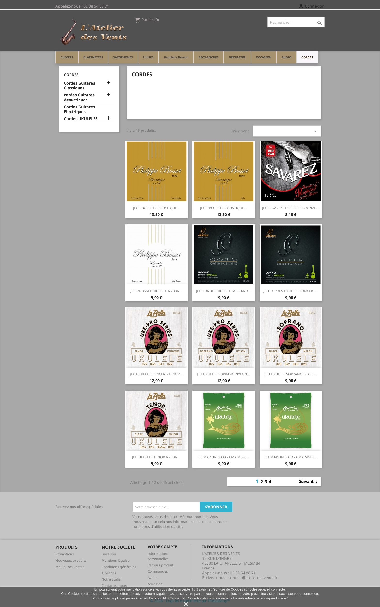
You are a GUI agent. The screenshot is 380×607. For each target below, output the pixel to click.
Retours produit (160, 565)
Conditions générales (119, 566)
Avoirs (153, 577)
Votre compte (162, 546)
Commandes (158, 571)
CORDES (71, 74)
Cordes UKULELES (81, 118)
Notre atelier (112, 579)
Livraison (109, 554)
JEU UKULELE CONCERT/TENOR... (156, 374)
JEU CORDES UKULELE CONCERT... (290, 291)
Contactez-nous (114, 585)
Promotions (64, 554)
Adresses (155, 584)
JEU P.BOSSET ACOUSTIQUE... (156, 208)
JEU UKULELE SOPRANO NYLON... (223, 374)
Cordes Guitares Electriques (79, 109)
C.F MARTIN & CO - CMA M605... (223, 457)
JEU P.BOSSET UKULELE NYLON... (156, 291)
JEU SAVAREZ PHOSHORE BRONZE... (290, 208)
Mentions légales (115, 560)
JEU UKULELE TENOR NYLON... (156, 457)
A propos (109, 573)
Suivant (309, 482)
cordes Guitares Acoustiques (79, 97)
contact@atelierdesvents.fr (253, 577)
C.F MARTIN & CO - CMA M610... (291, 457)
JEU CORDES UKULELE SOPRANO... (223, 291)
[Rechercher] (296, 22)
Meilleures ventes (69, 566)
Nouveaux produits (71, 560)
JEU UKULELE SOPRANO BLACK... (291, 374)
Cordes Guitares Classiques (79, 86)
